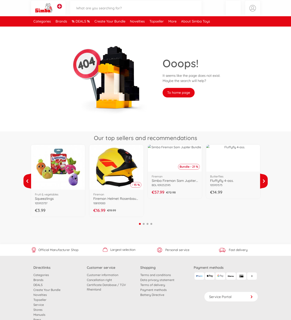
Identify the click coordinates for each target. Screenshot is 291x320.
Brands (61, 29)
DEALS (81, 29)
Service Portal (231, 297)
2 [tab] (144, 224)
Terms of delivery (152, 285)
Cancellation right (99, 280)
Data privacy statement (157, 280)
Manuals (39, 315)
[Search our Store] (136, 12)
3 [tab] (147, 224)
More (172, 29)
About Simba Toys (195, 29)
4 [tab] (151, 224)
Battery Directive (152, 295)
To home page (178, 92)
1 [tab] (140, 224)
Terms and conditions (155, 275)
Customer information (102, 275)
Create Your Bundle (109, 29)
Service (38, 305)
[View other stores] (59, 10)
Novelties (137, 29)
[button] (233, 12)
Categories (42, 29)
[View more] (27, 181)
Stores (38, 310)
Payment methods (153, 290)
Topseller (156, 29)
